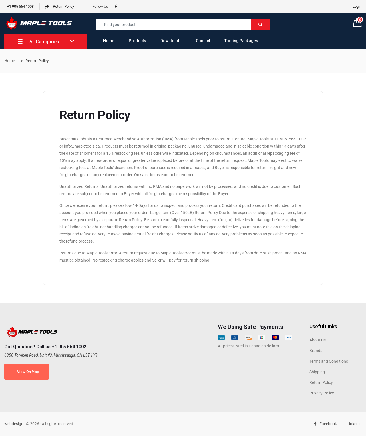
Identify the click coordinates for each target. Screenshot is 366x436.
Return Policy (59, 6)
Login (357, 6)
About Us (317, 340)
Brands (315, 350)
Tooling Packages (241, 40)
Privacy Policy (321, 393)
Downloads (171, 40)
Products (137, 40)
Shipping (317, 372)
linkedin (353, 423)
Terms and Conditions (328, 361)
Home (108, 40)
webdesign (13, 423)
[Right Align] (260, 24)
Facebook (325, 423)
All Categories (38, 41)
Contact (203, 40)
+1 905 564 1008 (19, 6)
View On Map (26, 372)
